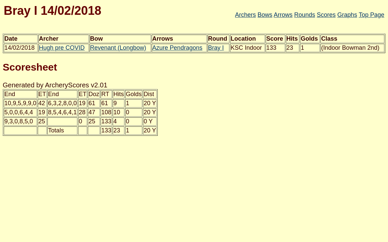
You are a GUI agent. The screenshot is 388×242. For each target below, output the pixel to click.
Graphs (347, 14)
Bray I (216, 47)
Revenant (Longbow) (118, 47)
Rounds (304, 14)
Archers (245, 14)
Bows (265, 14)
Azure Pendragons (177, 47)
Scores (326, 14)
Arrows (283, 14)
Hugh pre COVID (62, 47)
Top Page (371, 14)
